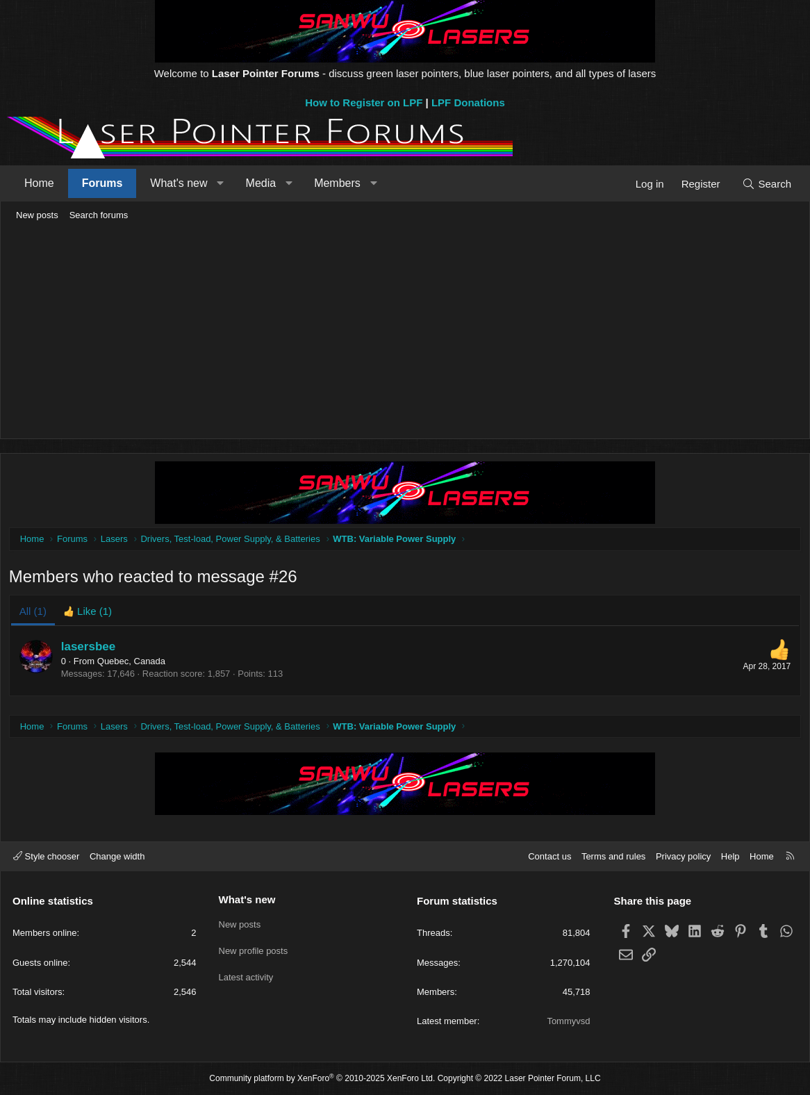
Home (39, 183)
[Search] (767, 184)
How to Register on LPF (363, 102)
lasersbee (90, 648)
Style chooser (46, 856)
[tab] (89, 614)
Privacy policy (683, 856)
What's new (178, 183)
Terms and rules (613, 856)
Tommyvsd (568, 1021)
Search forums (99, 215)
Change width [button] (117, 856)
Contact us (549, 856)
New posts (37, 215)
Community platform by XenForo (322, 1078)
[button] (220, 183)
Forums (102, 183)
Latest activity (246, 974)
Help (730, 856)
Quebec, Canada (133, 663)
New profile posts (253, 949)
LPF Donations (468, 102)
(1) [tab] (35, 614)
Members (337, 183)
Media (261, 183)
